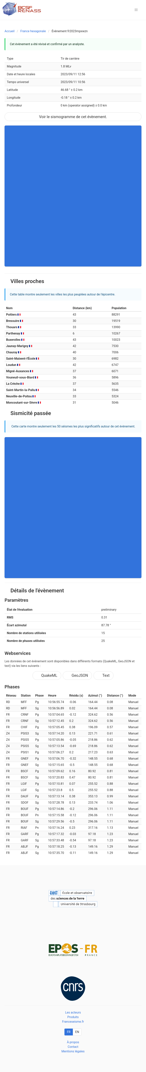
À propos (73, 1042)
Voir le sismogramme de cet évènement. (73, 116)
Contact (73, 1047)
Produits (73, 1017)
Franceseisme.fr (73, 1021)
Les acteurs (73, 1012)
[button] (136, 10)
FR (69, 1032)
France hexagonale (33, 31)
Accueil (9, 31)
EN (77, 1032)
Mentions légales (72, 1051)
